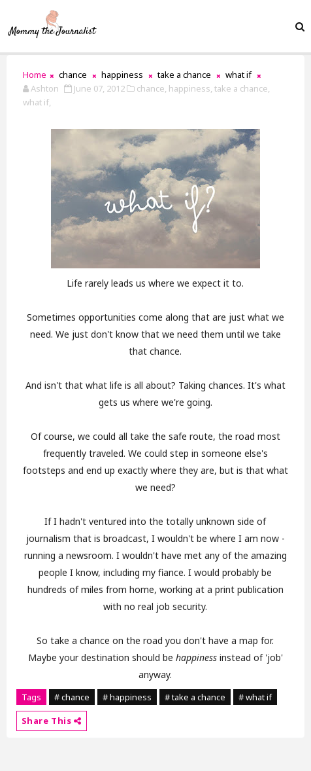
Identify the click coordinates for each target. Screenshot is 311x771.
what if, (37, 102)
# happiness (127, 697)
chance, (152, 88)
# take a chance (195, 697)
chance (73, 75)
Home (34, 75)
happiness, (190, 88)
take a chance (184, 75)
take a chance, (242, 88)
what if (238, 75)
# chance (72, 697)
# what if (255, 697)
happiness (122, 75)
